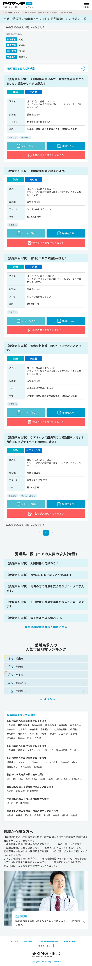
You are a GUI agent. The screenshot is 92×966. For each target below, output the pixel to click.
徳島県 (56, 815)
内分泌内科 (75, 725)
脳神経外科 (46, 729)
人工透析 (63, 733)
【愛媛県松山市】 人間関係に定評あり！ (32, 563)
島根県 (19, 815)
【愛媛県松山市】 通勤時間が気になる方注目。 (36, 171)
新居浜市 (20, 790)
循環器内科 (37, 725)
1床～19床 (18, 778)
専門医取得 (25, 766)
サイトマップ (44, 945)
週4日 (75, 762)
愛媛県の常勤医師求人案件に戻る (46, 627)
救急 (29, 737)
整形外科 (11, 733)
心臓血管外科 (60, 729)
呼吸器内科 (23, 725)
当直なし (36, 762)
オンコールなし (50, 762)
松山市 (63, 12)
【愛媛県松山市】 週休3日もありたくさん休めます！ (40, 575)
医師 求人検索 (36, 12)
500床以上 (77, 778)
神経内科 (63, 725)
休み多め (65, 762)
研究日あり (12, 766)
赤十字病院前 (22, 803)
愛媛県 (54, 12)
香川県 (65, 815)
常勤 (46, 12)
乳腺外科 (22, 733)
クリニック (48, 750)
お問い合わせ (70, 941)
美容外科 (33, 733)
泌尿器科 (11, 737)
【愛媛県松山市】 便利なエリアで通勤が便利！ (36, 258)
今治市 (10, 790)
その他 (37, 737)
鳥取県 (10, 815)
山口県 (46, 815)
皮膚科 (73, 733)
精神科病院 (61, 750)
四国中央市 (32, 790)
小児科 (44, 733)
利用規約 (28, 941)
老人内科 (22, 729)
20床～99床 (31, 778)
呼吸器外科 (75, 729)
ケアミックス (33, 750)
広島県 (37, 815)
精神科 (53, 733)
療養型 (21, 750)
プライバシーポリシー (48, 941)
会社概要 (14, 941)
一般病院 (11, 750)
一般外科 (33, 729)
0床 (8, 778)
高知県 (74, 815)
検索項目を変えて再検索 (21, 715)
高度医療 (38, 766)
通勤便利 (11, 762)
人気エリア (23, 762)
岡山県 (28, 815)
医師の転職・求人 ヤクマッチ (15, 12)
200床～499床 (63, 778)
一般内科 (11, 725)
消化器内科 (50, 725)
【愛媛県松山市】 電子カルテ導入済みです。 (35, 618)
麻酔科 (21, 737)
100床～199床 (46, 778)
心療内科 (11, 729)
